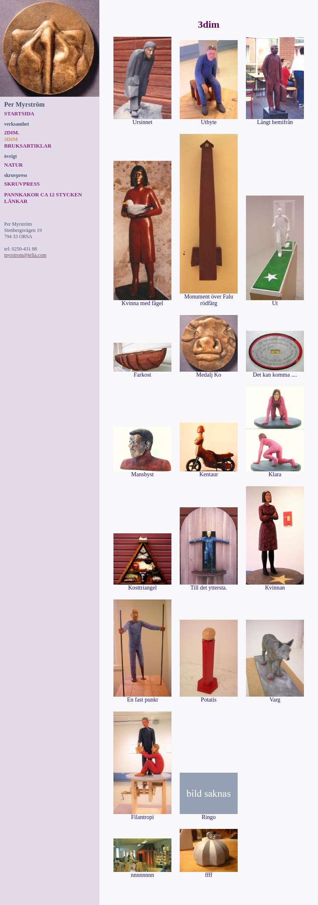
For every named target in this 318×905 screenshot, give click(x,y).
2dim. (11, 132)
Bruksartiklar (27, 146)
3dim (11, 139)
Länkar (15, 201)
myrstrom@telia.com (25, 255)
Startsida (19, 113)
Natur (13, 165)
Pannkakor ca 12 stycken (43, 194)
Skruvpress (22, 184)
